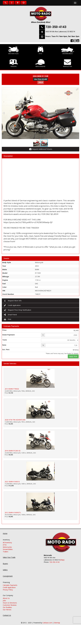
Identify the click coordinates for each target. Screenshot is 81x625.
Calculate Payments (10, 583)
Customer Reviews (10, 603)
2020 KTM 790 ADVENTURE (15, 420)
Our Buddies (7, 605)
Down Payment (8, 335)
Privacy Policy (8, 587)
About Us (6, 596)
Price (4, 330)
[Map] (62, 557)
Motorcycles (13, 50)
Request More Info (13, 301)
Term (4, 340)
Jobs (4, 598)
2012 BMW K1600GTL (13, 512)
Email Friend (10, 315)
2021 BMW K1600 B (12, 482)
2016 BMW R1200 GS (12, 451)
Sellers (5, 567)
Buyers (5, 561)
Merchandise (40, 63)
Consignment (8, 574)
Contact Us (7, 613)
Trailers (13, 63)
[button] (77, 89)
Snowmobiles (67, 50)
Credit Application (12, 305)
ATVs (41, 50)
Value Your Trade (9, 555)
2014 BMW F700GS (12, 389)
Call (5, 3)
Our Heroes (7, 607)
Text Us (11, 3)
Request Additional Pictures (40, 149)
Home (5, 531)
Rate (4, 345)
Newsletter (67, 63)
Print (7, 319)
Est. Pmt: (6, 349)
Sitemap (57, 620)
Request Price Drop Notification (17, 310)
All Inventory (7, 540)
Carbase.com (47, 620)
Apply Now (73, 356)
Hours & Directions (10, 600)
